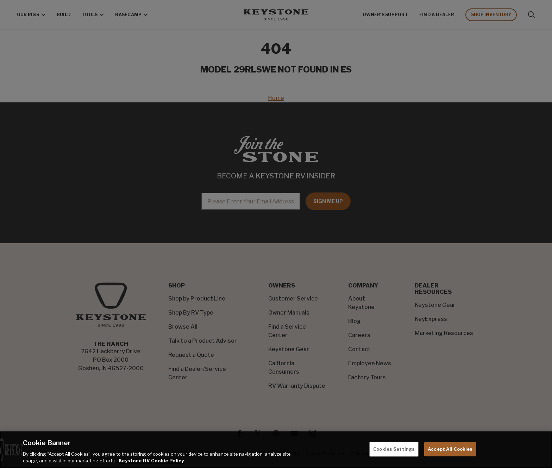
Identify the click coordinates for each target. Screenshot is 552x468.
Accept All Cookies (450, 449)
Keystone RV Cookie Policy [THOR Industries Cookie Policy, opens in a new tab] (151, 460)
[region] (276, 449)
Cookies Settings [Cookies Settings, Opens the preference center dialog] (394, 449)
